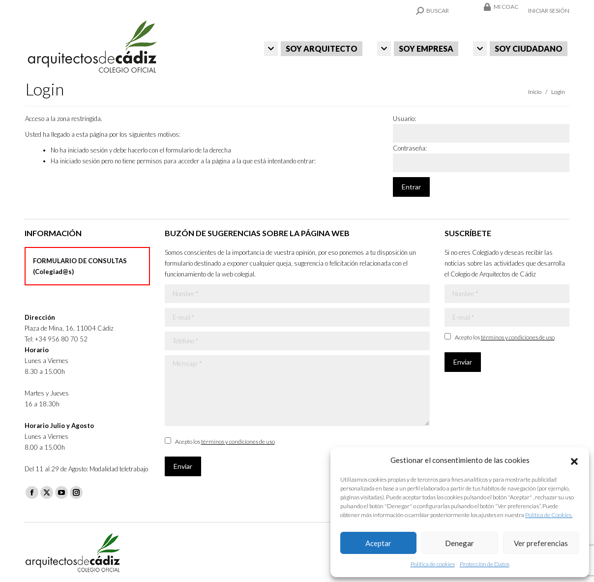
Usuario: (404, 119)
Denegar (459, 543)
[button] (574, 460)
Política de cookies (433, 564)
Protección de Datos (484, 564)
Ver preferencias (541, 543)
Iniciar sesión (548, 10)
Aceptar (378, 543)
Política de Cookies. (548, 515)
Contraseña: (410, 148)
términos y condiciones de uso (238, 441)
